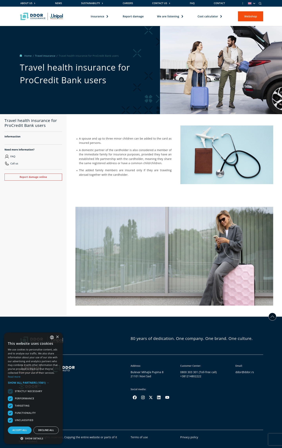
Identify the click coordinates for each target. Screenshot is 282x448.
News (58, 3)
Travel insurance (45, 55)
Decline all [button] (46, 430)
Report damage (133, 16)
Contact (219, 3)
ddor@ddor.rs (244, 372)
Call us (14, 163)
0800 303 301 (189, 372)
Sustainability (90, 3)
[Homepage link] (41, 16)
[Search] (260, 3)
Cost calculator (207, 16)
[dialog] (33, 388)
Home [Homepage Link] (26, 55)
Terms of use (139, 437)
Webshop (250, 16)
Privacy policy (189, 437)
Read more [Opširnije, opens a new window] (14, 376)
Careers (128, 3)
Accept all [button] (20, 430)
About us (26, 3)
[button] (33, 382)
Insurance (97, 16)
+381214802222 (190, 376)
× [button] (57, 337)
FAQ (192, 3)
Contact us (159, 3)
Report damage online (33, 177)
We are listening (168, 16)
